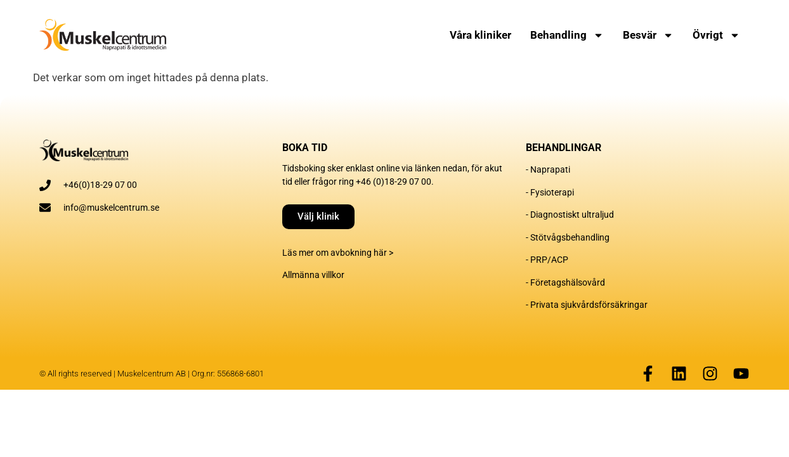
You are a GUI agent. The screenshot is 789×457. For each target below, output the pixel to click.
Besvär (648, 35)
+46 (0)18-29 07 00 (393, 181)
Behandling (567, 35)
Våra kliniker (480, 35)
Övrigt (716, 35)
